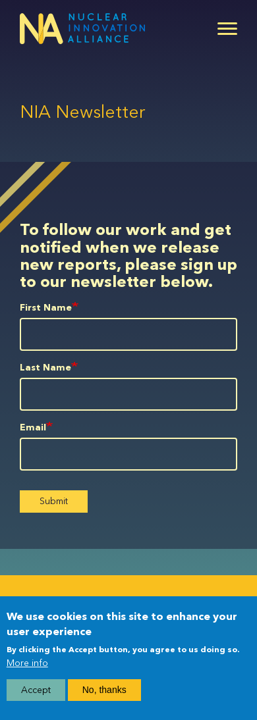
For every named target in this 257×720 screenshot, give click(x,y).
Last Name (45, 367)
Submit (54, 501)
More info (27, 663)
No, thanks (104, 689)
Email (33, 427)
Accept (36, 690)
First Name (46, 307)
